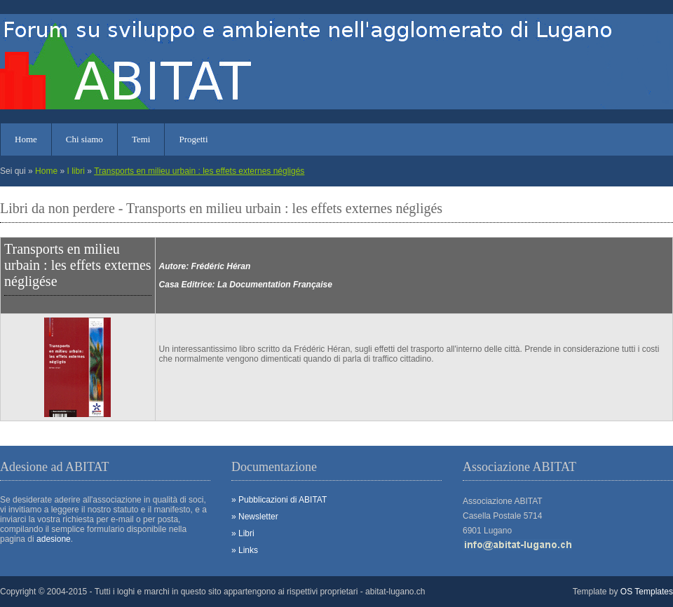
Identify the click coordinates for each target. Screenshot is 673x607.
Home (26, 139)
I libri (75, 171)
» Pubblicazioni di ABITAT (279, 500)
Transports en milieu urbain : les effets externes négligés (199, 171)
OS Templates (646, 591)
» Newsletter (254, 516)
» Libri (242, 533)
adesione (53, 539)
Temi (141, 139)
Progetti (193, 139)
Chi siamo (84, 139)
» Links (244, 550)
